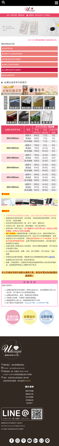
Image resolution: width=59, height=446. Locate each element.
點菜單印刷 (8, 48)
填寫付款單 (39, 15)
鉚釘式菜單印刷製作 (11, 64)
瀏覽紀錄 (21, 15)
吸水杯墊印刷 (9, 75)
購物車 (31, 15)
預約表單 (27, 381)
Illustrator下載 (30, 303)
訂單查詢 (47, 15)
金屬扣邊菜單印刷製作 (12, 70)
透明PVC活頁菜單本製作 (13, 54)
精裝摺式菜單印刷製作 (12, 59)
